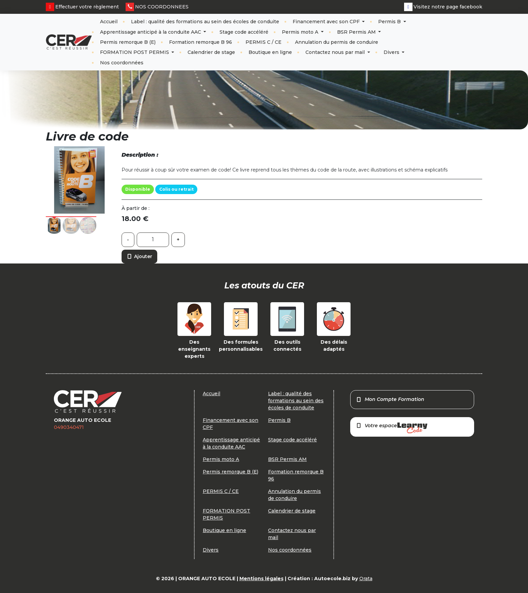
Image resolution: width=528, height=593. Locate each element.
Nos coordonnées (121, 63)
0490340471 (69, 427)
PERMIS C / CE (263, 42)
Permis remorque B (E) (128, 42)
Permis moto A (301, 32)
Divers (392, 52)
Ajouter (139, 256)
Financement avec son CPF (327, 22)
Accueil (109, 22)
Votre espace (391, 428)
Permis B (390, 22)
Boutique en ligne (270, 52)
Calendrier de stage (211, 52)
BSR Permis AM (357, 32)
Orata (365, 578)
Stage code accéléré (244, 32)
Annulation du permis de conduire (336, 42)
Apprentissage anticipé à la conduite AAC (151, 32)
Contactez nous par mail (335, 52)
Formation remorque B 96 (200, 42)
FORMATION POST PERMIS (135, 52)
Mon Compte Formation (390, 399)
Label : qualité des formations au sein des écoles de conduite (205, 22)
